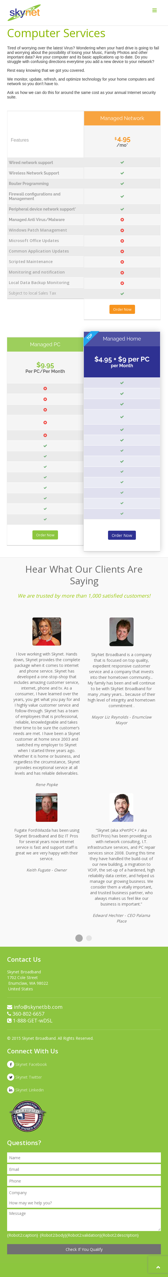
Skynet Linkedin (25, 1090)
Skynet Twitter (24, 1077)
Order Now (122, 309)
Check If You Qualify (84, 1249)
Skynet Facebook (27, 1064)
